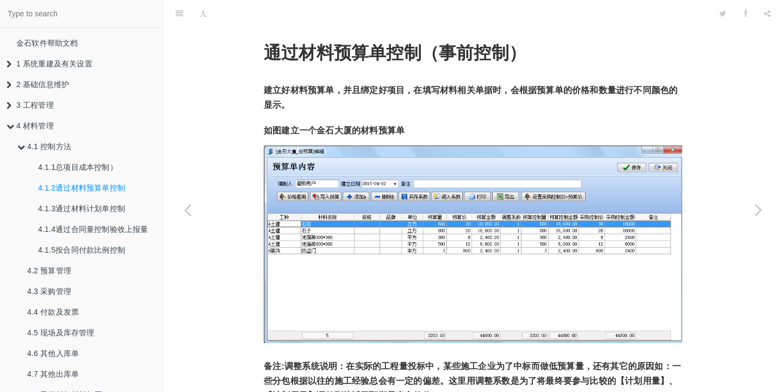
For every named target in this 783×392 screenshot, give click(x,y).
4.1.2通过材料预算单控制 (81, 187)
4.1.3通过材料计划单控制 (81, 208)
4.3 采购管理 (49, 291)
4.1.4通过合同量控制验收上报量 (93, 229)
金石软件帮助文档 (47, 43)
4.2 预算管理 (49, 270)
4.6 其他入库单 (53, 353)
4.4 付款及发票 (53, 312)
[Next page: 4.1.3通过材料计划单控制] (758, 209)
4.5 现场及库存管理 (61, 332)
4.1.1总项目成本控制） (77, 167)
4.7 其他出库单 (53, 374)
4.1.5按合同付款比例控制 (81, 250)
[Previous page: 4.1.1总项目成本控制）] (187, 209)
